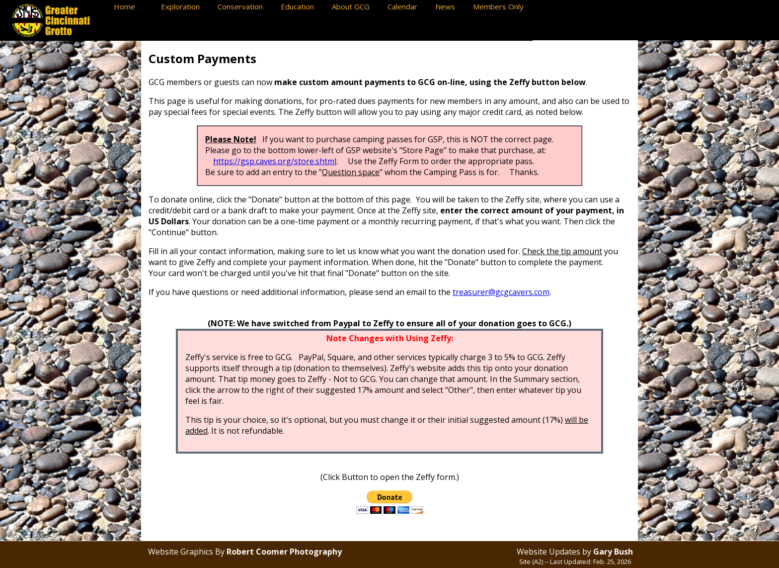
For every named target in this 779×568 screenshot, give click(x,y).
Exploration (184, 6)
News (449, 6)
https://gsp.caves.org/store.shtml (274, 161)
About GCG (355, 6)
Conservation (244, 6)
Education (301, 6)
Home (132, 6)
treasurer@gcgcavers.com (501, 291)
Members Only (500, 6)
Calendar (406, 6)
